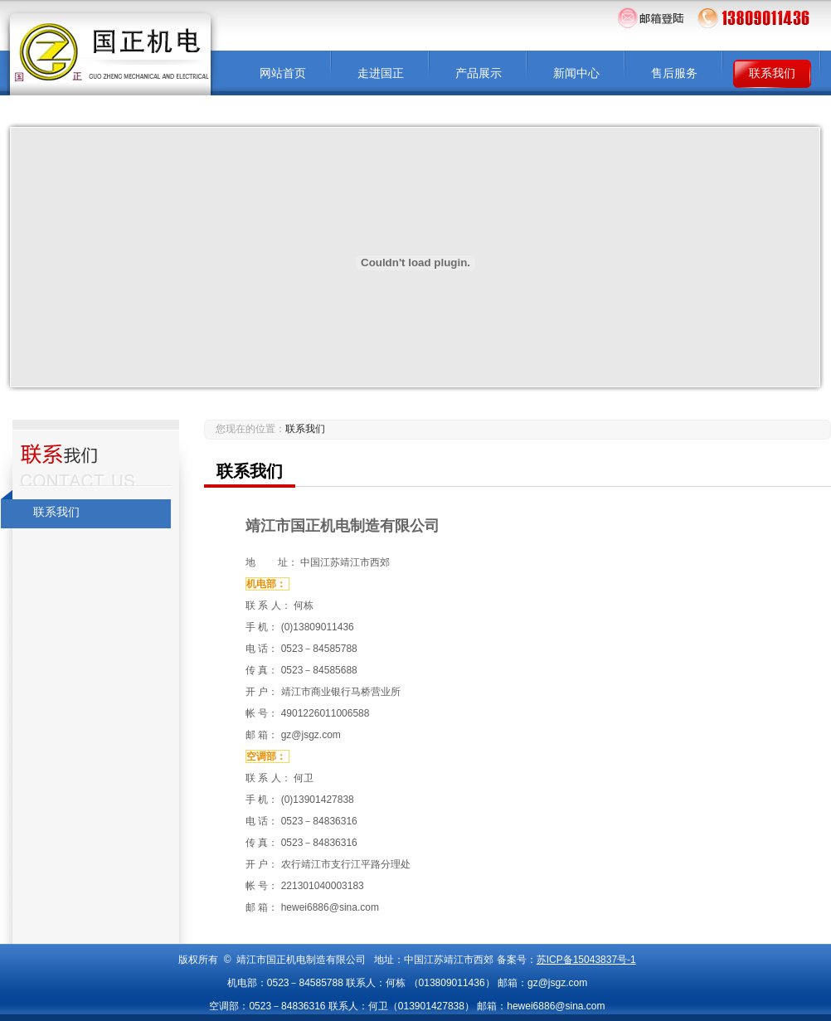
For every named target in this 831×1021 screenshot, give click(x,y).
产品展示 (478, 73)
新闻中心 (576, 73)
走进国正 (380, 73)
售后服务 (674, 73)
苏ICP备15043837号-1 (586, 959)
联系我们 (772, 73)
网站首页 (283, 73)
